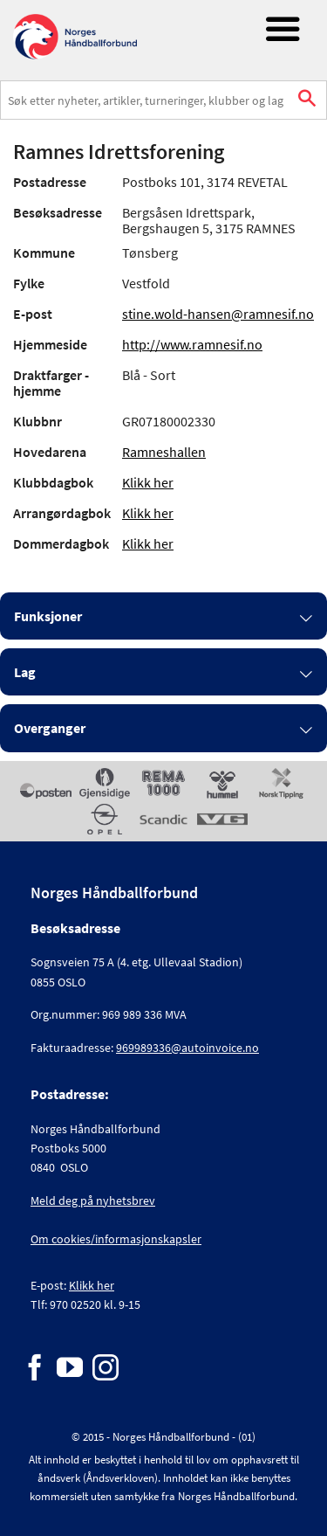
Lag (25, 672)
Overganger (49, 728)
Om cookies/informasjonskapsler (116, 1239)
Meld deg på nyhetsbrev (93, 1200)
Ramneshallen (164, 451)
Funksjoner (48, 616)
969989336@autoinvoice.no (187, 1047)
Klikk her (148, 482)
